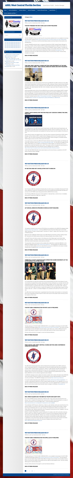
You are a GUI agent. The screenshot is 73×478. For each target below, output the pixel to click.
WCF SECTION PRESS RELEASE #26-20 (37, 303)
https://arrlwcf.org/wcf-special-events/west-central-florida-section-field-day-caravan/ (42, 147)
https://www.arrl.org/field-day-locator (45, 142)
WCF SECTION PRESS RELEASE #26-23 (37, 164)
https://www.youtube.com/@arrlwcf (43, 247)
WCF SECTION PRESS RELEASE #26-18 (37, 392)
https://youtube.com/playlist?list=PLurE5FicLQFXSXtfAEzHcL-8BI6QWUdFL (45, 97)
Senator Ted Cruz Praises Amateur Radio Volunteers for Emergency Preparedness (12, 56)
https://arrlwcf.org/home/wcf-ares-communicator (49, 327)
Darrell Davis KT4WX (37, 22)
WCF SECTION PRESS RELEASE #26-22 (37, 203)
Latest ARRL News (9, 51)
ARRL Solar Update (10, 58)
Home (5, 10)
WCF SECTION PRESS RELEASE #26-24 (37, 108)
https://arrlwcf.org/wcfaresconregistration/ (57, 379)
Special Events (52, 10)
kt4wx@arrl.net (59, 50)
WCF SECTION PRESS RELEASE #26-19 (36, 340)
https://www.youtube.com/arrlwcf (44, 96)
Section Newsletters (13, 10)
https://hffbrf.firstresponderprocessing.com (33, 420)
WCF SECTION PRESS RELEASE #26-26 (37, 21)
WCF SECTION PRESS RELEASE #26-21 (37, 255)
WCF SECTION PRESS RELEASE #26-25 (37, 61)
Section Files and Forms (42, 10)
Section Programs (31, 10)
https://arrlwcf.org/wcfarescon (57, 377)
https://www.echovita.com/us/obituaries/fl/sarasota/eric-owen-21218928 (40, 402)
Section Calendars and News (10, 13)
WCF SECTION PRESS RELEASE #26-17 (36, 433)
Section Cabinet (22, 10)
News (44, 22)
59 (32, 470)
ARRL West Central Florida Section (23, 5)
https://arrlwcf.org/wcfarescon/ (32, 229)
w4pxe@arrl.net (62, 384)
